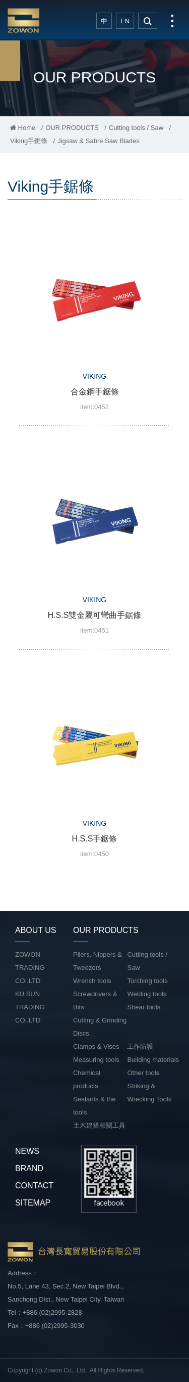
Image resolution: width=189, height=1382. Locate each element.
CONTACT (34, 1185)
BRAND (29, 1168)
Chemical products (86, 1079)
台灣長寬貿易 (23, 20)
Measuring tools (96, 1059)
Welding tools (146, 994)
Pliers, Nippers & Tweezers (97, 961)
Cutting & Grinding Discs (100, 1026)
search (147, 21)
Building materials (153, 1059)
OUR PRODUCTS (71, 127)
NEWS (27, 1151)
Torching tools (147, 981)
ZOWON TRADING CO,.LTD (30, 968)
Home (22, 127)
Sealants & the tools (94, 1105)
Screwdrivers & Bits (95, 1000)
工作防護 (140, 1046)
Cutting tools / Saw (136, 127)
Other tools (143, 1073)
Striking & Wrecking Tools (149, 1092)
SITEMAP (32, 1202)
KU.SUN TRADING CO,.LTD (30, 1007)
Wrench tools (92, 981)
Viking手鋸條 (28, 141)
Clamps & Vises (96, 1046)
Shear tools (143, 1007)
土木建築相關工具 (99, 1125)
